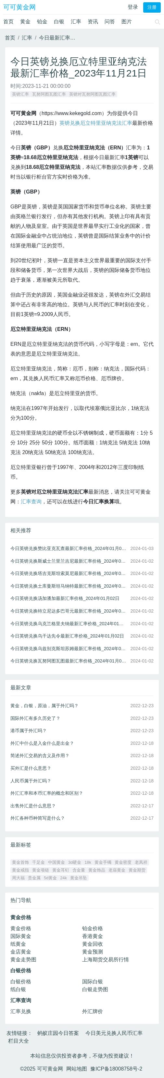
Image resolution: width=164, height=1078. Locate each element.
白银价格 (20, 981)
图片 (126, 21)
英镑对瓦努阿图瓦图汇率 (92, 94)
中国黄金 (56, 862)
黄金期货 (137, 870)
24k (63, 877)
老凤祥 (141, 862)
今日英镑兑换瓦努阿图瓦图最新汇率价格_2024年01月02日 (69, 660)
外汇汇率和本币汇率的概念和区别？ (46, 793)
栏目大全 (18, 1041)
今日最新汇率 (54, 38)
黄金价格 (20, 928)
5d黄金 (50, 877)
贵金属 (34, 877)
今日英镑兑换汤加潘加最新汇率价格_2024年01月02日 (65, 598)
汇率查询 (31, 501)
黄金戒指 (20, 870)
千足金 (38, 862)
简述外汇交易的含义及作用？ (39, 755)
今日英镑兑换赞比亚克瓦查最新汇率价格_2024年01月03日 (69, 548)
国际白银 (92, 981)
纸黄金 (18, 944)
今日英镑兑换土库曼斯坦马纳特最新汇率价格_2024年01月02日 (69, 586)
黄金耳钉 (60, 870)
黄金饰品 (96, 870)
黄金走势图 (23, 959)
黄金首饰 (20, 862)
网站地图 (76, 1069)
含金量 (78, 870)
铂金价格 (92, 928)
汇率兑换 (20, 1011)
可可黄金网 (19, 7)
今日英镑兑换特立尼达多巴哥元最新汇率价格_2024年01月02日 (69, 611)
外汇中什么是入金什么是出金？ (42, 743)
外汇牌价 (92, 1011)
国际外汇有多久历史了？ (35, 718)
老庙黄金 (116, 870)
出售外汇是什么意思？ (33, 805)
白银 (59, 21)
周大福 (18, 877)
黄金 (25, 21)
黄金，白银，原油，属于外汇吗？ (44, 705)
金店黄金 (20, 952)
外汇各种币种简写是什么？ (37, 818)
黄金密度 (123, 862)
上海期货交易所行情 (105, 959)
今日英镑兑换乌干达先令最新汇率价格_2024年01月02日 (67, 636)
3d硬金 (74, 862)
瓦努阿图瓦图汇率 (49, 94)
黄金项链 (40, 870)
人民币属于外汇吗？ (30, 780)
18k (87, 862)
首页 (8, 21)
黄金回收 (92, 944)
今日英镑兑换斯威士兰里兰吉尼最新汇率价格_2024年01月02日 (69, 561)
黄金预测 (92, 952)
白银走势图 (95, 989)
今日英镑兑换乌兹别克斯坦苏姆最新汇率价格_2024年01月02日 (69, 648)
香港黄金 (92, 936)
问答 (110, 21)
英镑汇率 (20, 94)
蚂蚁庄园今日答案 (58, 1033)
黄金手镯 (103, 862)
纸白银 (18, 989)
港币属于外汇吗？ (28, 730)
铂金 (42, 21)
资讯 (93, 21)
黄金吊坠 (78, 877)
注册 (152, 7)
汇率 (76, 21)
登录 (133, 7)
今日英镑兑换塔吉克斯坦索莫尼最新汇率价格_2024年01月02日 (69, 573)
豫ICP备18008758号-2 (116, 1069)
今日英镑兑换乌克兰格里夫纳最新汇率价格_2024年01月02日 (69, 623)
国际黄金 (20, 936)
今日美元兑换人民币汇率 (114, 1033)
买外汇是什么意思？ (30, 768)
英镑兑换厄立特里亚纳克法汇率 (95, 123)
